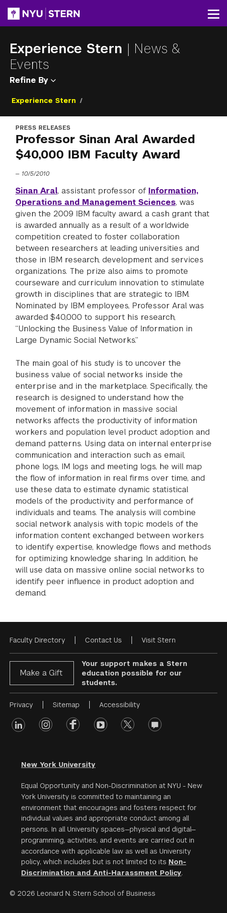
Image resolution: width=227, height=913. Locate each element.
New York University (58, 764)
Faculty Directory (37, 640)
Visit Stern (159, 640)
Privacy (21, 704)
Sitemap (66, 704)
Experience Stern (68, 48)
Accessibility (119, 704)
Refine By (33, 80)
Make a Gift (41, 673)
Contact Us (103, 640)
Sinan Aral (36, 191)
